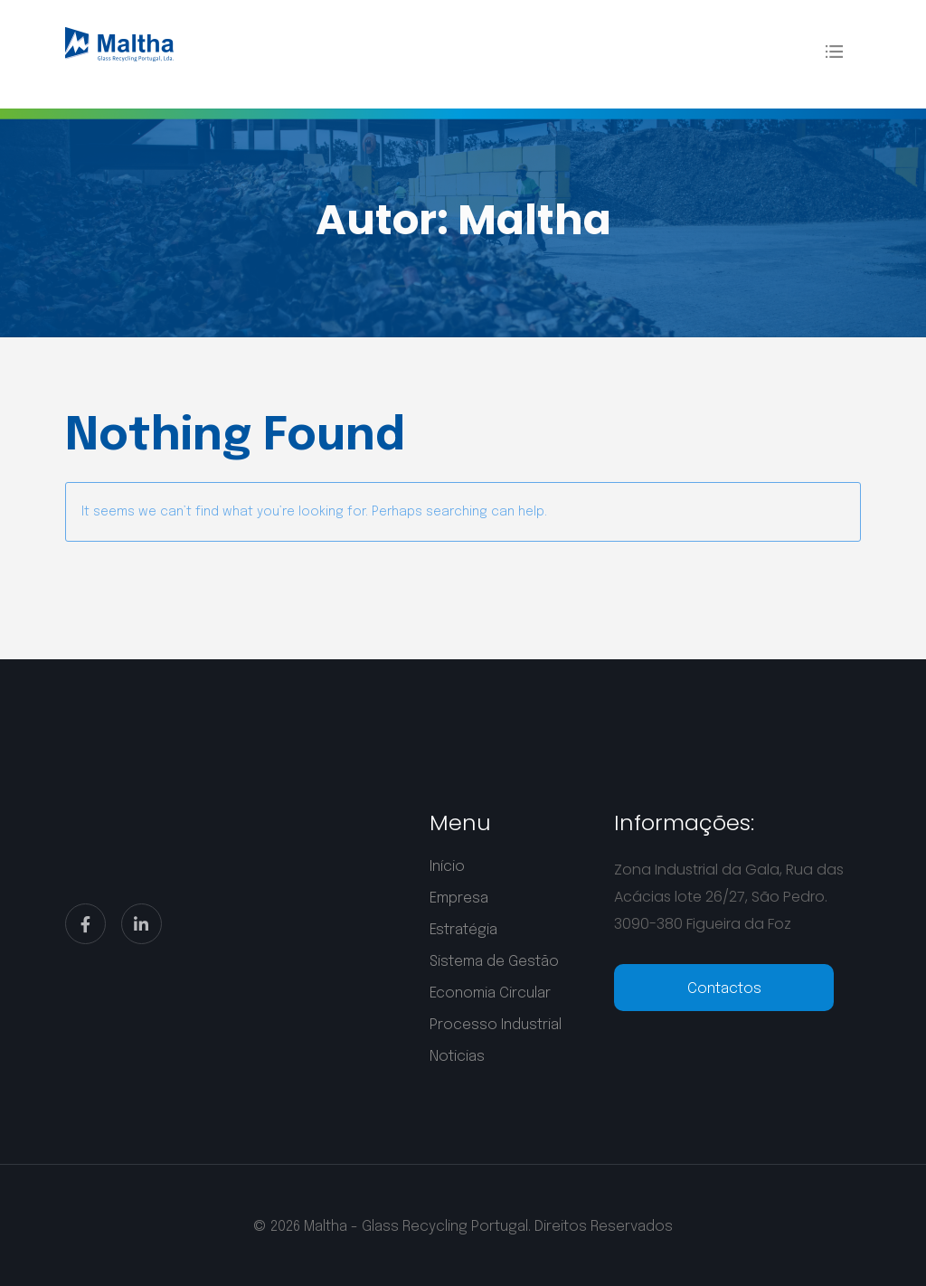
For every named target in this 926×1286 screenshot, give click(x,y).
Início (447, 867)
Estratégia (463, 930)
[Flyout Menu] (834, 51)
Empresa (459, 898)
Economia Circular (490, 993)
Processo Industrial (496, 1025)
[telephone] (724, 987)
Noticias (457, 1056)
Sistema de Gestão (494, 961)
